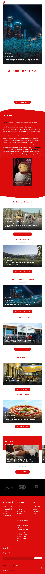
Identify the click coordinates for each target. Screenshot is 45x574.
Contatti (35, 509)
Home (20, 507)
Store (34, 514)
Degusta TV (22, 511)
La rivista (21, 514)
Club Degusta (36, 511)
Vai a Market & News (22, 426)
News (20, 509)
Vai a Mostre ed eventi (22, 349)
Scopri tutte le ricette (22, 102)
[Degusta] (10, 2)
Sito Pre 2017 (36, 507)
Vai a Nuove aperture (22, 389)
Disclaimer (11, 570)
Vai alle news (22, 471)
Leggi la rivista (22, 191)
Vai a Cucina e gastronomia (22, 234)
